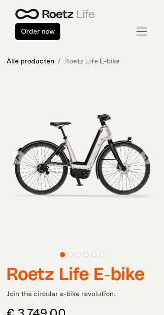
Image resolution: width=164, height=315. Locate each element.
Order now (38, 31)
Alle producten (30, 61)
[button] (18, 157)
